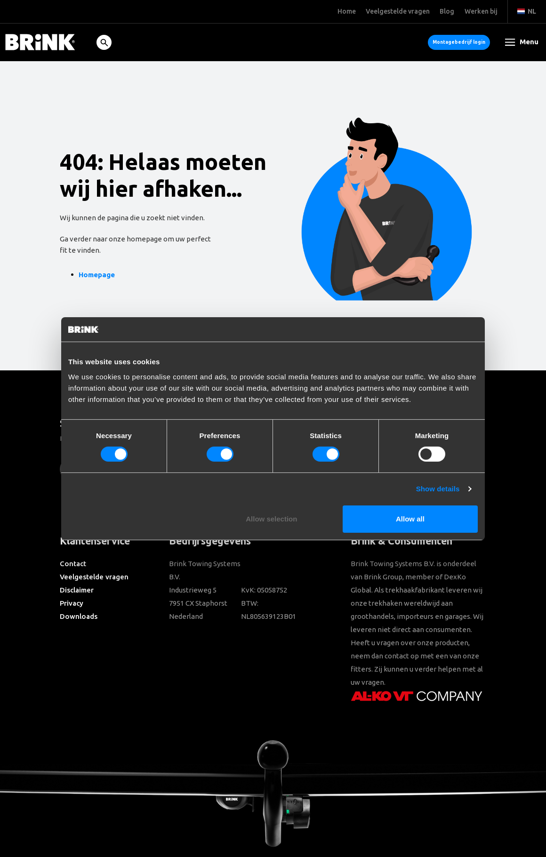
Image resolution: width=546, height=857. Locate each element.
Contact (73, 564)
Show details (438, 489)
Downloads (78, 616)
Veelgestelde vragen (94, 577)
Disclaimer (77, 590)
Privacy (71, 603)
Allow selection (271, 519)
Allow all (410, 519)
